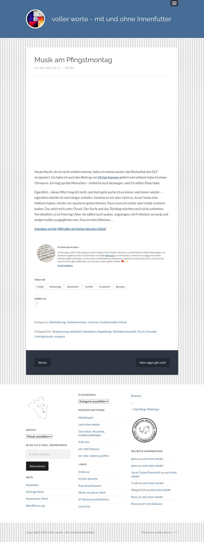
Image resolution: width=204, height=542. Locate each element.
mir (147, 255)
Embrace (84, 471)
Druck (141, 331)
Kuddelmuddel (109, 322)
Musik (123, 322)
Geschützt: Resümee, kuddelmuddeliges (92, 433)
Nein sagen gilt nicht (153, 362)
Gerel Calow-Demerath (145, 472)
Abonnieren (37, 466)
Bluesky (136, 395)
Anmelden (32, 484)
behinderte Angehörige (97, 331)
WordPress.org (35, 505)
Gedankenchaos (77, 322)
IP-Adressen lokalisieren (94, 499)
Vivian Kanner (108, 177)
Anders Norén (163, 532)
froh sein (84, 441)
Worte (42, 362)
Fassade (151, 331)
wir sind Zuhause (89, 448)
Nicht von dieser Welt (92, 492)
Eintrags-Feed (35, 491)
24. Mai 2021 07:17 (47, 67)
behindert (76, 331)
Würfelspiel (86, 417)
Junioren (93, 322)
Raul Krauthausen (90, 485)
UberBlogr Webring (145, 409)
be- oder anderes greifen (94, 455)
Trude (134, 483)
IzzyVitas (84, 506)
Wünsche (110, 255)
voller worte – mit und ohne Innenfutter (71, 532)
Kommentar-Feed (37, 498)
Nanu (134, 496)
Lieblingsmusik (43, 336)
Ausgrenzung (60, 331)
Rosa (134, 503)
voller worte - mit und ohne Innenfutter (111, 19)
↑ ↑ (176, 532)
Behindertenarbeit (124, 331)
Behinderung (58, 322)
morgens (59, 336)
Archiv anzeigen (65, 265)
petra (69, 67)
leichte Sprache (88, 478)
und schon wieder (89, 424)
